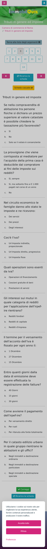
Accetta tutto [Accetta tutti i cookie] (23, 523)
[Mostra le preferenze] (11, 539)
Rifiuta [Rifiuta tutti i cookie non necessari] (23, 531)
